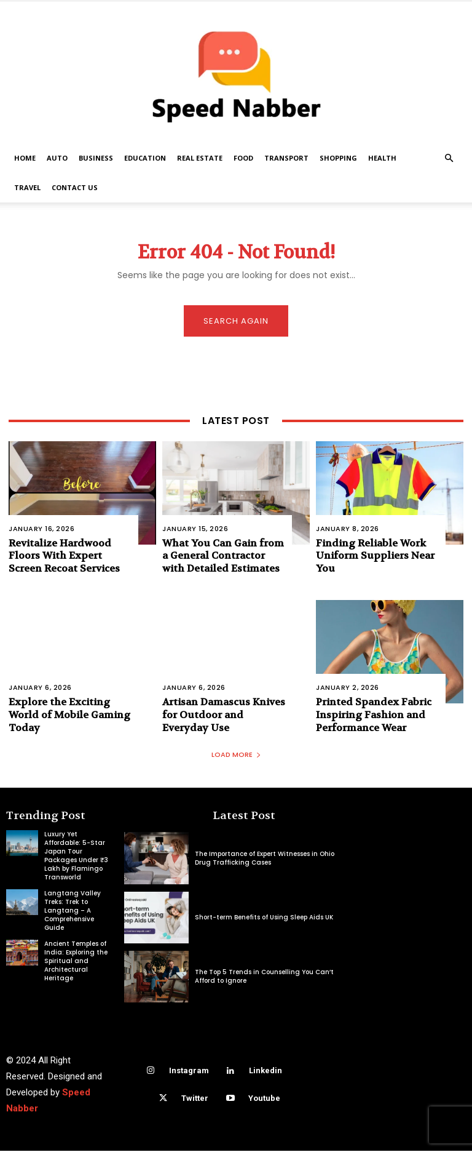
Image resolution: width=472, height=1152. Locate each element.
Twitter (194, 1098)
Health (382, 157)
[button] (448, 158)
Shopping (338, 157)
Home (25, 157)
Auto (57, 157)
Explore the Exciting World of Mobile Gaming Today (69, 715)
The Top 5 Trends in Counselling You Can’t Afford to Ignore (264, 977)
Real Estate (199, 157)
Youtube (264, 1098)
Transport (286, 157)
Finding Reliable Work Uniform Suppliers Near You (375, 556)
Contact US (75, 187)
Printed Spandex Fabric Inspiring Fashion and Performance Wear (373, 715)
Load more (236, 756)
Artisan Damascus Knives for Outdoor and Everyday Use (223, 715)
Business (96, 157)
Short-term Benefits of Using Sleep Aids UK (264, 917)
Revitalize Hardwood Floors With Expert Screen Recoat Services (64, 556)
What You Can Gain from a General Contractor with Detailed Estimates (223, 556)
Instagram (189, 1071)
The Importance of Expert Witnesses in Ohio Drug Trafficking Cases (264, 859)
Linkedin (265, 1071)
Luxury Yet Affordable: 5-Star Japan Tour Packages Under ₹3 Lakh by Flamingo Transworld (76, 857)
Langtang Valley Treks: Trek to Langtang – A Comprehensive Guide (72, 912)
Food (243, 157)
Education (145, 157)
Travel (27, 187)
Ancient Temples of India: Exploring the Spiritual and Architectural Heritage (76, 962)
